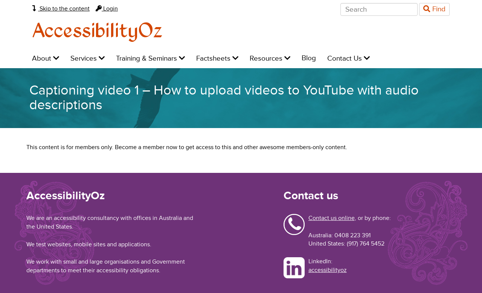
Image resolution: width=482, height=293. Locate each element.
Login (107, 8)
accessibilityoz (327, 270)
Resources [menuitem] (270, 58)
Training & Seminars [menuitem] (150, 58)
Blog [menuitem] (309, 58)
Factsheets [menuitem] (217, 58)
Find (434, 9)
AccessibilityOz (97, 31)
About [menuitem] (45, 58)
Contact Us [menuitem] (348, 58)
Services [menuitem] (87, 58)
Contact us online (331, 218)
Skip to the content (61, 8)
